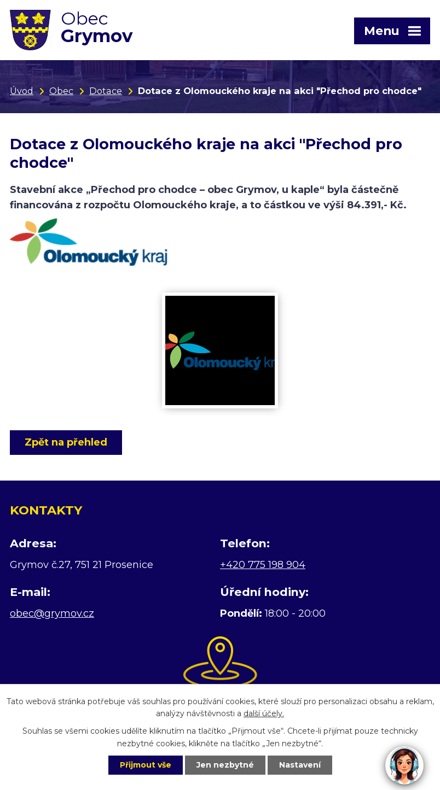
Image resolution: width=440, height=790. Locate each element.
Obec (61, 90)
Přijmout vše (145, 765)
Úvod (21, 90)
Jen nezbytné (225, 765)
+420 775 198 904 (262, 565)
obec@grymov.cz (52, 613)
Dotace (105, 90)
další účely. (264, 714)
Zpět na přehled (66, 442)
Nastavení (300, 765)
